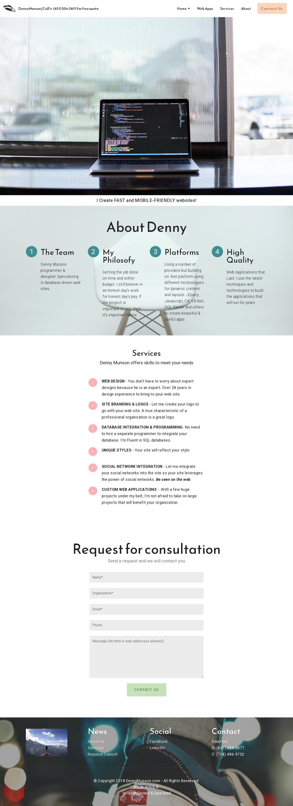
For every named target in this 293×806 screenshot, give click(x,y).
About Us (96, 741)
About (246, 8)
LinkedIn (157, 748)
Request (95, 754)
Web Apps (205, 8)
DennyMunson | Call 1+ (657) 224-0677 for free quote (58, 8)
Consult (111, 754)
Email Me (220, 741)
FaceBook (159, 741)
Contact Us (272, 8)
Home (182, 8)
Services (227, 8)
